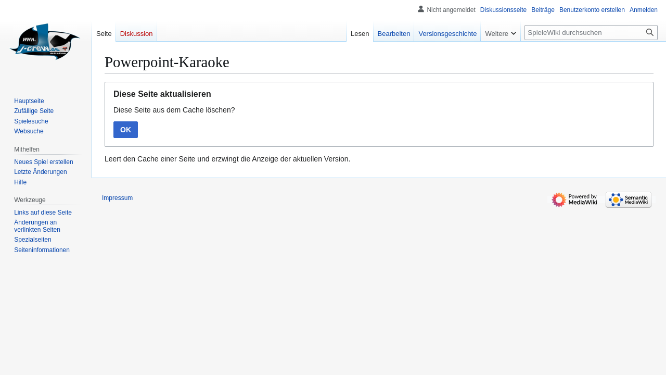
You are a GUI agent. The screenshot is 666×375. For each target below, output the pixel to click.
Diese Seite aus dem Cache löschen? (174, 110)
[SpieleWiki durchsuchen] (591, 32)
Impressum (117, 198)
